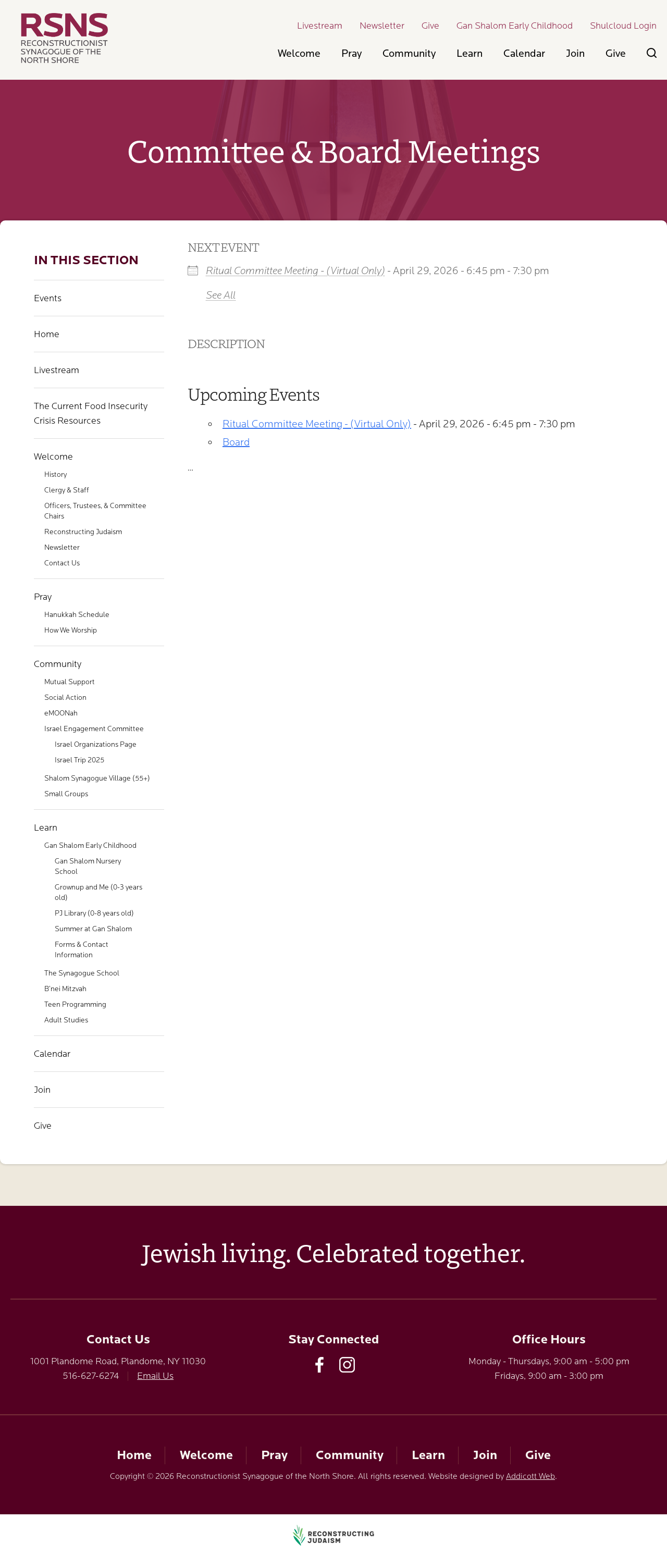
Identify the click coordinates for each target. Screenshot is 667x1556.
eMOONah (61, 713)
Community (409, 53)
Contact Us (62, 563)
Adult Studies (66, 1020)
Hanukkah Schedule (76, 614)
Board (236, 442)
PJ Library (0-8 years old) (94, 913)
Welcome (299, 53)
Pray (351, 53)
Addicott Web (530, 1476)
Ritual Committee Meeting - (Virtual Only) (295, 271)
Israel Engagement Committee (94, 728)
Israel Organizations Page (96, 744)
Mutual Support (69, 681)
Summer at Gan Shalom (93, 928)
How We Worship (70, 630)
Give (430, 25)
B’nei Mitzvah (65, 988)
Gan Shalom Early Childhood (514, 25)
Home (46, 334)
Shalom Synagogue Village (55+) (97, 778)
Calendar (524, 53)
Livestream (319, 25)
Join (575, 53)
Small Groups (66, 793)
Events (47, 298)
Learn (469, 53)
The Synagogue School (81, 973)
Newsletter (382, 25)
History (55, 474)
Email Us (155, 1375)
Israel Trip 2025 (79, 760)
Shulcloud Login (623, 25)
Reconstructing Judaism (83, 531)
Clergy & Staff (66, 490)
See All (221, 295)
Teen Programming (75, 1004)
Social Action (65, 697)
